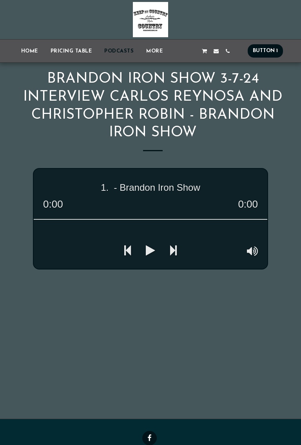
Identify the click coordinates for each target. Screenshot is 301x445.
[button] (181, 51)
